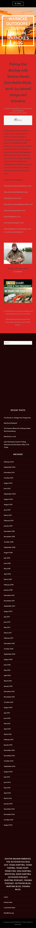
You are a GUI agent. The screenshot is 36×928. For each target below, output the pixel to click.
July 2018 (7, 558)
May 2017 (7, 627)
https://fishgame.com (12, 217)
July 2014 (7, 777)
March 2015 (8, 734)
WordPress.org (9, 913)
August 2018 (8, 553)
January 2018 (8, 590)
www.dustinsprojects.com (14, 223)
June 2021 (7, 488)
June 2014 (7, 782)
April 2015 (7, 729)
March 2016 (8, 681)
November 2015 (9, 697)
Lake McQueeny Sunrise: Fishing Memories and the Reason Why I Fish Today (16, 444)
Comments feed (9, 908)
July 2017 (7, 617)
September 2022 (9, 467)
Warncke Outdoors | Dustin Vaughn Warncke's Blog (18, 30)
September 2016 (9, 654)
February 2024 (9, 462)
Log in (6, 897)
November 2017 (9, 601)
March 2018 (8, 579)
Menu (19, 4)
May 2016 (7, 670)
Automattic (18, 924)
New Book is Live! (10, 436)
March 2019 (8, 515)
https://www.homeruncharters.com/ (17, 186)
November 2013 (9, 814)
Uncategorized (21, 113)
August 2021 (8, 483)
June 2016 (7, 665)
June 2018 (7, 563)
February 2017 (8, 638)
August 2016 (8, 659)
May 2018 (7, 569)
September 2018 (9, 547)
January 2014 (8, 804)
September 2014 (9, 766)
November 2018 (9, 536)
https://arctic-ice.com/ (12, 198)
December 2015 (9, 691)
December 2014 (9, 750)
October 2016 (8, 649)
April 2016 (7, 675)
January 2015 (8, 745)
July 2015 (7, 713)
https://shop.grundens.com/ (14, 210)
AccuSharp (18, 272)
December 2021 (9, 472)
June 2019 (7, 510)
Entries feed (8, 902)
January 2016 (8, 686)
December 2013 (9, 809)
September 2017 (9, 606)
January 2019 (8, 526)
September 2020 (10, 494)
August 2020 (8, 499)
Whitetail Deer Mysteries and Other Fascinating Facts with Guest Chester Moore (18, 322)
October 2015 (8, 702)
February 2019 (8, 520)
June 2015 (7, 718)
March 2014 (8, 798)
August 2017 (8, 611)
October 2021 (8, 478)
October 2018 (8, 542)
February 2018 (8, 585)
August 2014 (8, 772)
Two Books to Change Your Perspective (17, 418)
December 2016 (9, 643)
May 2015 (7, 723)
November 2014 (9, 756)
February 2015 (8, 739)
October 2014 (8, 761)
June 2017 (7, 622)
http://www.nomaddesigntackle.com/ (18, 204)
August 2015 (8, 707)
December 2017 (9, 595)
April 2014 (7, 793)
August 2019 (8, 504)
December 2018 (9, 531)
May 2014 (7, 788)
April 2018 (7, 574)
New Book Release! (10, 423)
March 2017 (8, 633)
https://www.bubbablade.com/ (16, 192)
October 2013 (8, 820)
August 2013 (8, 825)
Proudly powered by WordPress (12, 922)
